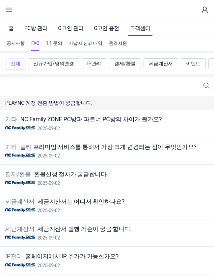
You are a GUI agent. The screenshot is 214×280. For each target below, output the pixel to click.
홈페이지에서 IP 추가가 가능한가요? (71, 256)
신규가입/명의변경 (53, 64)
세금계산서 (161, 64)
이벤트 (193, 64)
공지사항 (16, 43)
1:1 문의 (54, 43)
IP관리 (94, 64)
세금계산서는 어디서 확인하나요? (80, 201)
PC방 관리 (36, 28)
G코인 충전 (106, 28)
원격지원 (118, 43)
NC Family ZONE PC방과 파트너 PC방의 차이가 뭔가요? (90, 119)
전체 (15, 64)
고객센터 (140, 28)
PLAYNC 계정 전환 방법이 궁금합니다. (49, 103)
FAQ (35, 43)
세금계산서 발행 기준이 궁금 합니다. (84, 228)
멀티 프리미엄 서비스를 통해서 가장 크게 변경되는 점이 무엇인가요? (107, 146)
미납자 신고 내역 (85, 43)
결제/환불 (125, 64)
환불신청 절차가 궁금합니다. (70, 174)
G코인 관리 (70, 28)
